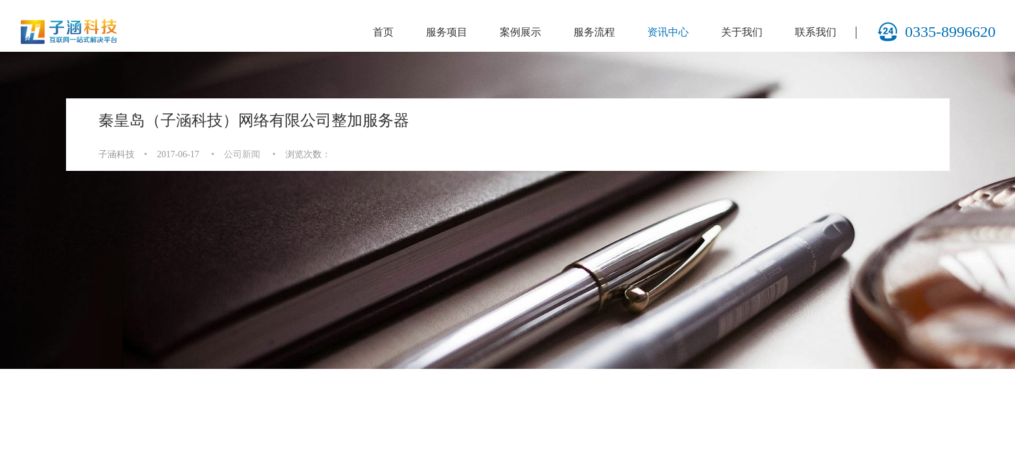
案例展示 (520, 32)
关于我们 (742, 32)
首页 (383, 32)
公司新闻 (242, 154)
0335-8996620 (937, 31)
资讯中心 (668, 32)
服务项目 (446, 32)
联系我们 (815, 32)
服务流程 (594, 32)
